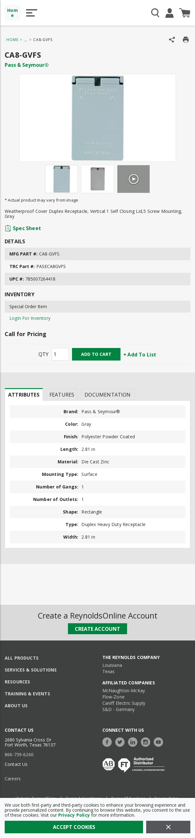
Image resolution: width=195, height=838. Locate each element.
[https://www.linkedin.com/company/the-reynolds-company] (134, 741)
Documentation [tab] (108, 395)
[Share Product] (172, 40)
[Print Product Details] (186, 40)
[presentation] (24, 394)
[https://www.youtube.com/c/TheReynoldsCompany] (160, 741)
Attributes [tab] (23, 395)
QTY (43, 354)
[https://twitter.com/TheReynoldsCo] (121, 741)
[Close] (168, 827)
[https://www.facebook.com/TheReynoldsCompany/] (108, 741)
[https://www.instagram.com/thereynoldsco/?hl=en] (147, 741)
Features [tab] (61, 395)
